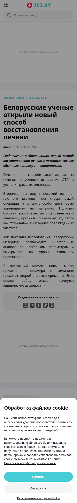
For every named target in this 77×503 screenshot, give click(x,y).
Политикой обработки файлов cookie (30, 463)
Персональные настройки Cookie (38, 498)
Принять (38, 477)
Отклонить (38, 488)
